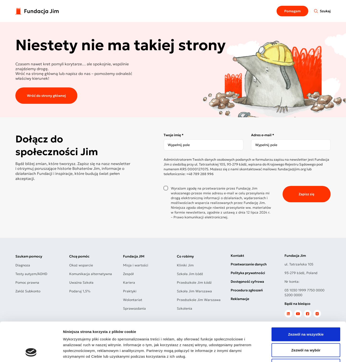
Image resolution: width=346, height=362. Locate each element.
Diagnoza (22, 265)
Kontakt (237, 255)
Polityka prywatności (248, 273)
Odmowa (306, 330)
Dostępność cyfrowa (247, 281)
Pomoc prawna (27, 282)
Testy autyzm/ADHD (31, 274)
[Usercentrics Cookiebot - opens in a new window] (31, 352)
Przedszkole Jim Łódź (194, 282)
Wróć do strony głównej (46, 95)
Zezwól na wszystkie (306, 299)
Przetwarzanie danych (249, 264)
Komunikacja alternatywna (90, 274)
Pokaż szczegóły (256, 352)
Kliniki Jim (185, 265)
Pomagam (292, 11)
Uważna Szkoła (81, 282)
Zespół (128, 274)
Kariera (129, 282)
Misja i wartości (135, 265)
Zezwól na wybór (306, 315)
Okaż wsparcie (81, 265)
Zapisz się (306, 194)
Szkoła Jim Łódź (190, 274)
